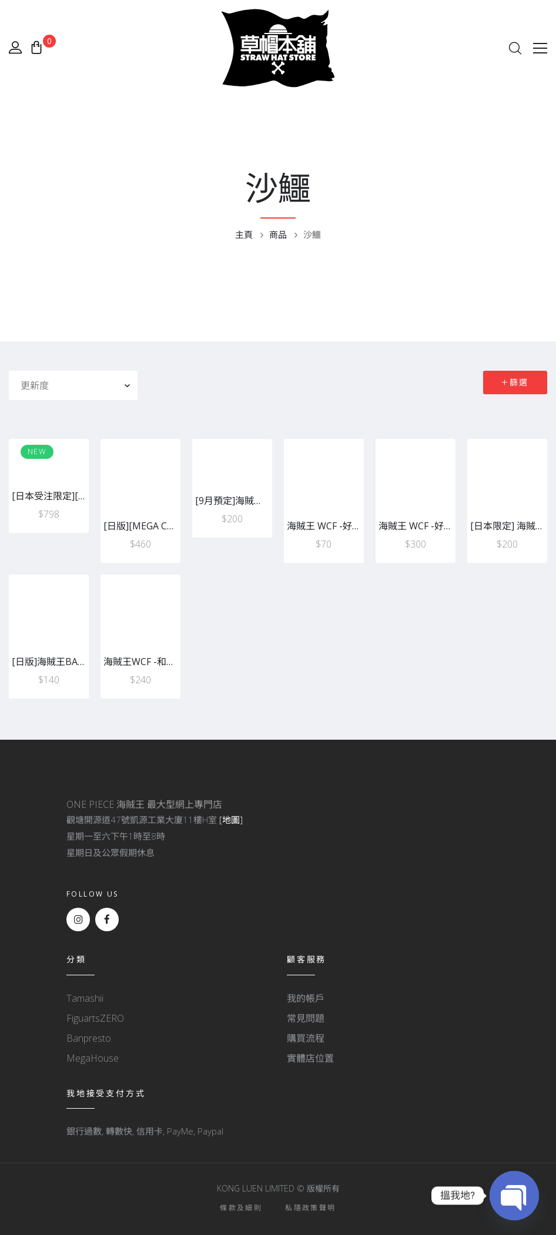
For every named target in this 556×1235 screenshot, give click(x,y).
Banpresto (88, 1038)
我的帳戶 (305, 998)
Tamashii (84, 998)
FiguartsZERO (95, 1018)
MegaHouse (92, 1058)
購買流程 (305, 1038)
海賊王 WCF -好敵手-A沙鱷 (343, 525)
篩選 (520, 382)
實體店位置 (310, 1058)
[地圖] (231, 819)
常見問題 (305, 1018)
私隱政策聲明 (310, 1208)
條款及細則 (241, 1208)
